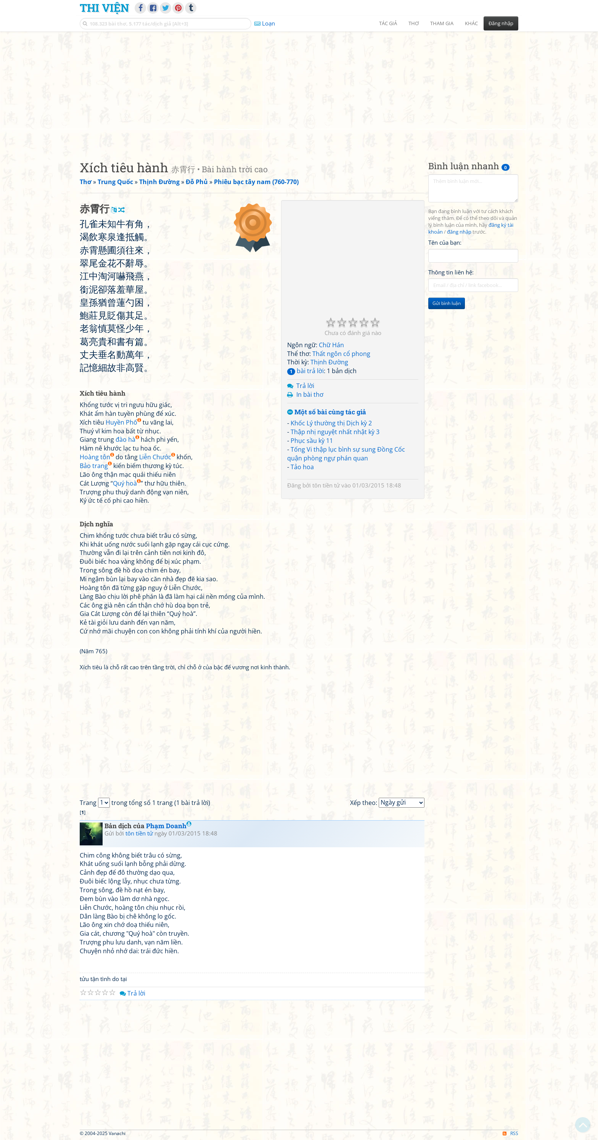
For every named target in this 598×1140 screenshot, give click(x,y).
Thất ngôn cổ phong (341, 354)
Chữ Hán (331, 345)
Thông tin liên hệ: (451, 272)
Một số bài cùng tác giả (326, 412)
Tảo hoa (302, 467)
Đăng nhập (501, 23)
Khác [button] (471, 23)
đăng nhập (459, 232)
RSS (510, 1133)
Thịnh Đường (329, 362)
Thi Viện (104, 7)
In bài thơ (309, 394)
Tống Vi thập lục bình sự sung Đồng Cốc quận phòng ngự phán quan (346, 453)
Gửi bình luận (446, 303)
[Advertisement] (299, 89)
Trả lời (305, 386)
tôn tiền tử (326, 485)
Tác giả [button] (388, 23)
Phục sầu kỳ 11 (312, 440)
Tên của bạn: (444, 242)
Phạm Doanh (168, 825)
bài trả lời (305, 371)
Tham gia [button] (441, 23)
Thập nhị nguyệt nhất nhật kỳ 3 (335, 432)
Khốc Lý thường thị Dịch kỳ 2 (331, 423)
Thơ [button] (413, 23)
